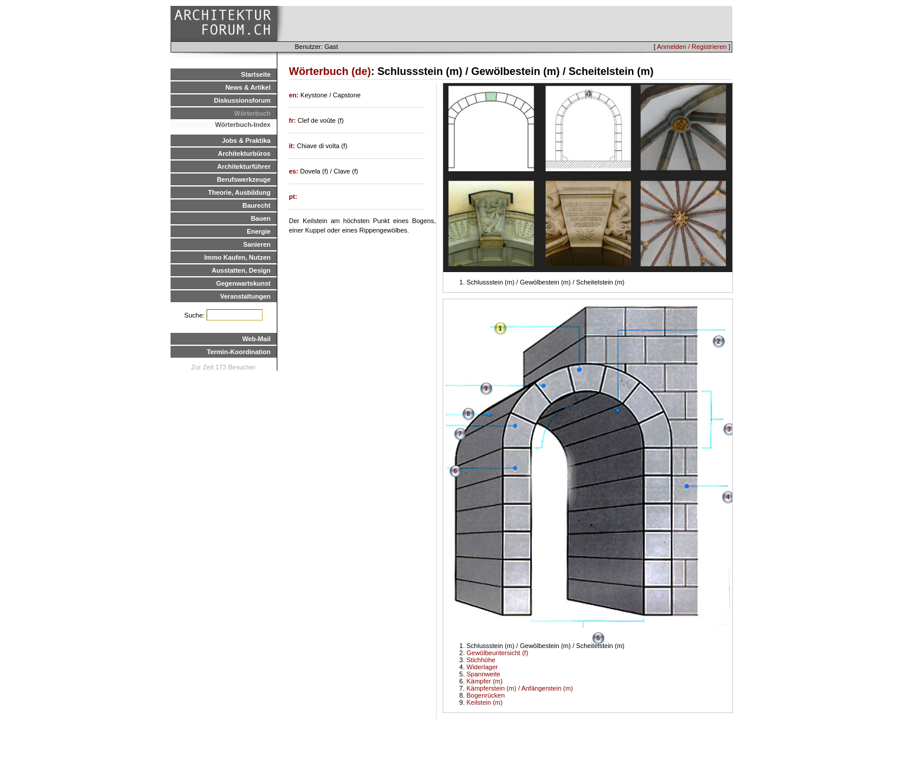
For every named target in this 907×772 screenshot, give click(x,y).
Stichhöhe (481, 659)
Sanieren (256, 244)
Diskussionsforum (242, 100)
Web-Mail (256, 338)
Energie (258, 231)
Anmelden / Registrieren (691, 46)
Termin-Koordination (239, 351)
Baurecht (257, 205)
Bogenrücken (486, 695)
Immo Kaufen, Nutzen (237, 257)
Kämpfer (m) (485, 681)
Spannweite (484, 674)
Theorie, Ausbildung (239, 192)
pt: (293, 196)
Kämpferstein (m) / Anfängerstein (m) (520, 688)
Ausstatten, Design (241, 270)
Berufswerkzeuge (243, 179)
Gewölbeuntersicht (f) (498, 652)
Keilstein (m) (485, 702)
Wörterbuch (252, 113)
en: (295, 95)
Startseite (255, 74)
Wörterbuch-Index (242, 124)
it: (293, 145)
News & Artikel (248, 87)
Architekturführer (243, 166)
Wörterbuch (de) (330, 71)
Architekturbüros (244, 153)
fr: (293, 120)
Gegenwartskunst (243, 283)
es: (294, 171)
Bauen (261, 218)
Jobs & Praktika (246, 140)
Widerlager (482, 666)
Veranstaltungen (245, 296)
